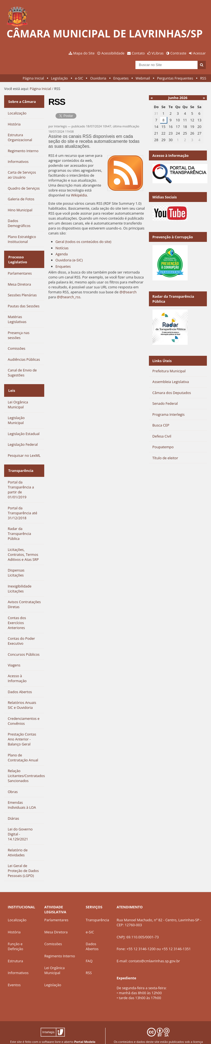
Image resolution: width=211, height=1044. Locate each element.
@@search (128, 291)
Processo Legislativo (17, 255)
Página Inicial (33, 78)
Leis (11, 383)
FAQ (89, 950)
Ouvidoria (98, 78)
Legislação (59, 78)
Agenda (61, 254)
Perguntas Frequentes (175, 78)
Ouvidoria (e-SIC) (69, 260)
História (14, 921)
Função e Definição (15, 936)
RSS (203, 78)
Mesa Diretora (56, 921)
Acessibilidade (112, 53)
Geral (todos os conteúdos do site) (83, 241)
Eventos (14, 974)
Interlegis (47, 1035)
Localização (17, 909)
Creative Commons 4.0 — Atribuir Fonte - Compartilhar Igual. (158, 1035)
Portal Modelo (84, 1031)
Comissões (53, 933)
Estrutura (15, 950)
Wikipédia (79, 195)
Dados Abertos (92, 936)
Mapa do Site (84, 53)
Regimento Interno (59, 945)
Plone (87, 1035)
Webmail (143, 78)
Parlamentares (56, 909)
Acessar (199, 53)
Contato (138, 53)
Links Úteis (162, 360)
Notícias (62, 247)
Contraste (178, 53)
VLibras (158, 53)
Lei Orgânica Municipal (54, 960)
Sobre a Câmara (21, 100)
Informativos (18, 962)
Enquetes (121, 78)
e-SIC (79, 78)
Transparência (20, 461)
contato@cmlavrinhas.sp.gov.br (154, 950)
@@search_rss (68, 296)
